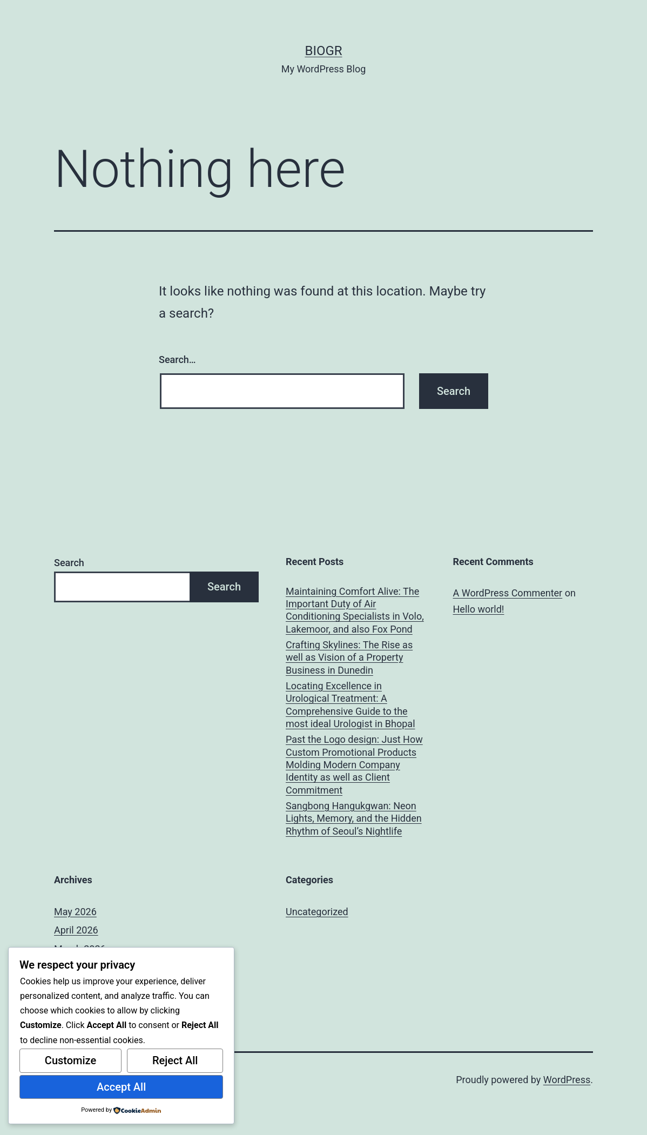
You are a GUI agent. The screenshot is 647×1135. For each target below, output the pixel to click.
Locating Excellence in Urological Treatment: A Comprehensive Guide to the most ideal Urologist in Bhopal (350, 704)
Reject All (175, 1060)
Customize (70, 1060)
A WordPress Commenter (508, 593)
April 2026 (76, 930)
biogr (323, 50)
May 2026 (75, 911)
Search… (177, 359)
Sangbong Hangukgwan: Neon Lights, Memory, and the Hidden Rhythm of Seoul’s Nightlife (354, 818)
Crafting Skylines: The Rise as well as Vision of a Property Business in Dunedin (349, 657)
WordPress (566, 1079)
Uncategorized (317, 911)
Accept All (121, 1086)
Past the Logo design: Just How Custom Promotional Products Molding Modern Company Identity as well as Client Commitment (354, 765)
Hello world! (478, 609)
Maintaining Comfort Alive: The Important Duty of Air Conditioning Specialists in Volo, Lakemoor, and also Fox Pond (355, 610)
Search (69, 562)
